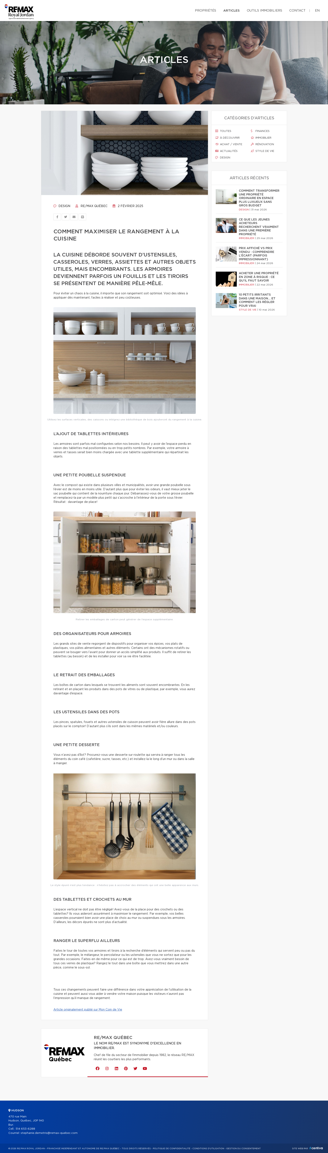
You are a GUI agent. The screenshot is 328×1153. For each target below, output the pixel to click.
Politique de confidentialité (171, 1149)
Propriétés (205, 10)
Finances (260, 131)
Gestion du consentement (243, 1149)
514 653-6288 (25, 1129)
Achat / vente (228, 144)
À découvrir (227, 137)
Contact (297, 10)
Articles (231, 10)
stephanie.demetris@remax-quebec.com (49, 1133)
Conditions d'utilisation (208, 1149)
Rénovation (262, 144)
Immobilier (261, 137)
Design (61, 206)
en (317, 10)
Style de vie (262, 151)
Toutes (223, 131)
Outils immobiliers (264, 10)
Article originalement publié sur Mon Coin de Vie (87, 1009)
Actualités (226, 151)
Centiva (316, 1148)
